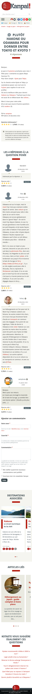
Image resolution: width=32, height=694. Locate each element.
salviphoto (9, 113)
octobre (7, 106)
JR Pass (8, 362)
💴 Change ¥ (13, 23)
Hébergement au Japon (23, 26)
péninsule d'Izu (16, 251)
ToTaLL (22, 298)
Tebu (22, 194)
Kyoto (16, 79)
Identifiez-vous (16, 429)
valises (26, 97)
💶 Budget (4, 23)
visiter (15, 327)
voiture (21, 210)
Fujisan (3, 87)
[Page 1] (15, 556)
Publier (4, 480)
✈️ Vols (20, 23)
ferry (19, 261)
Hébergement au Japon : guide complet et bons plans (13, 600)
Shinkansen (7, 271)
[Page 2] (16, 556)
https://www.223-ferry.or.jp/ (13, 264)
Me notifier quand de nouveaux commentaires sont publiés (14, 471)
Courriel (5, 435)
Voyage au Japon (11, 26)
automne (12, 71)
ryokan (22, 256)
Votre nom (5, 423)
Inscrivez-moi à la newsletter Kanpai (15, 476)
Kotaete (3, 26)
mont (4, 207)
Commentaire (7, 447)
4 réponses (16, 54)
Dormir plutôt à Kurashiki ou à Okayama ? (16, 677)
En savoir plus (17, 692)
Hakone (4, 95)
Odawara (12, 95)
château (5, 354)
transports (13, 319)
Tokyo (24, 79)
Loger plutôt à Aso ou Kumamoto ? (16, 657)
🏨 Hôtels (27, 23)
